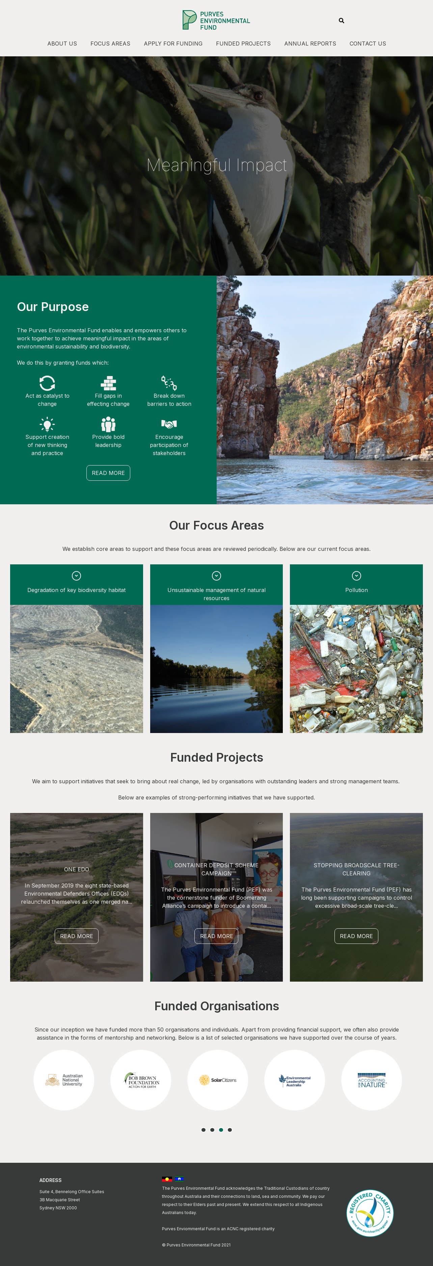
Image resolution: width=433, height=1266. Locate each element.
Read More (108, 473)
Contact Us (368, 43)
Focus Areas (110, 43)
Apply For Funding (173, 43)
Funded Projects (243, 43)
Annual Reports (310, 43)
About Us (62, 43)
